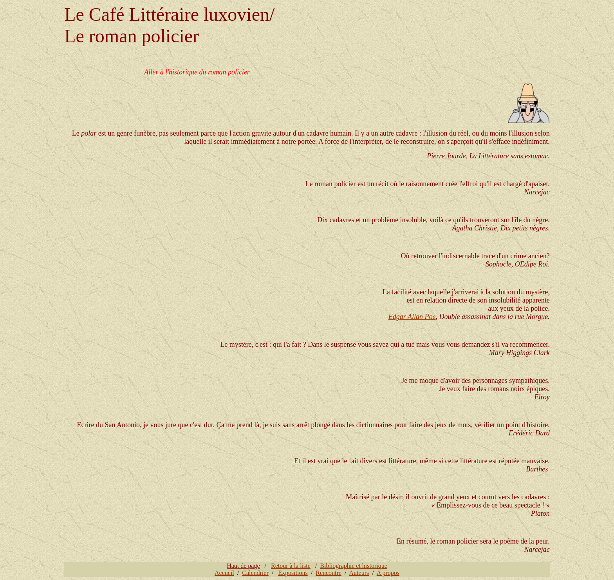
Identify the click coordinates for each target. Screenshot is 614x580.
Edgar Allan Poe (412, 317)
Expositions (293, 572)
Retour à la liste (291, 565)
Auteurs (359, 572)
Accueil (224, 572)
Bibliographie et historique (353, 565)
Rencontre (328, 572)
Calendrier (255, 572)
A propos (388, 572)
